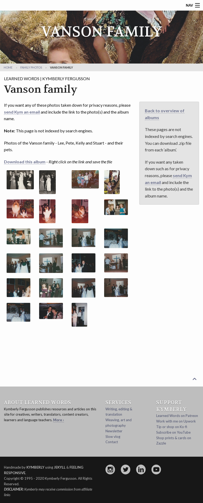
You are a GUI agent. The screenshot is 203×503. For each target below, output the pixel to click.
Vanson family (61, 67)
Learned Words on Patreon (177, 416)
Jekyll (60, 467)
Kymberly (35, 467)
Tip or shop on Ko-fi (171, 427)
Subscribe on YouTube (173, 432)
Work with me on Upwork (176, 421)
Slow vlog (112, 436)
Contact (111, 442)
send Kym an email (22, 111)
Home (8, 67)
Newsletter (113, 431)
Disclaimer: (14, 489)
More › (58, 420)
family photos (31, 67)
